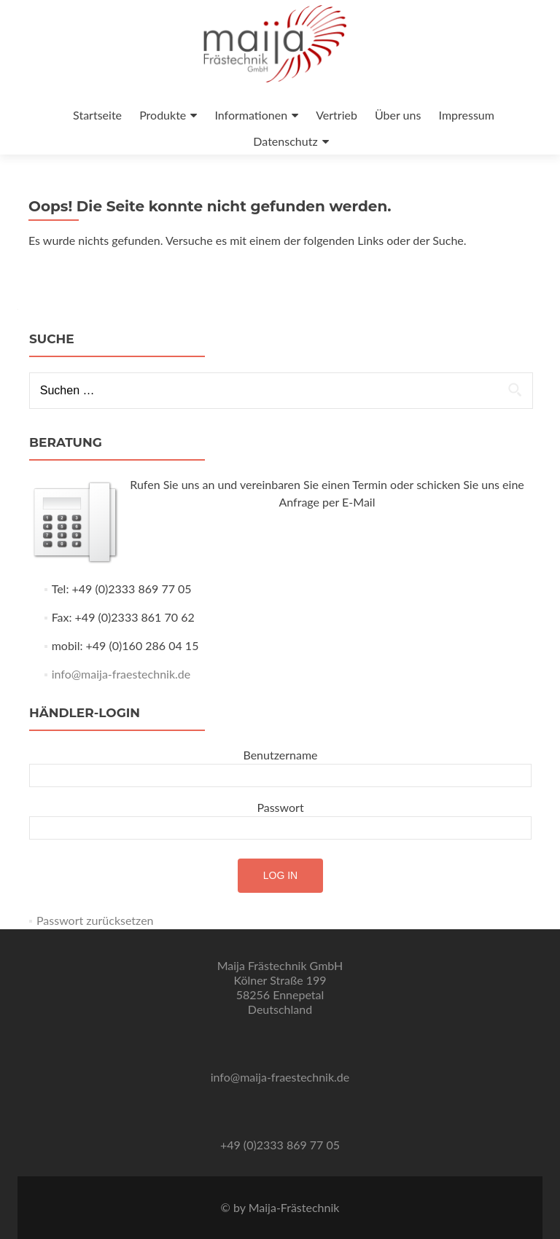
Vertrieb (336, 115)
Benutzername (280, 755)
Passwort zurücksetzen (95, 920)
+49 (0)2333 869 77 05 (280, 1145)
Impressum (466, 115)
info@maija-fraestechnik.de (121, 674)
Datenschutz (285, 141)
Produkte (162, 115)
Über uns (398, 115)
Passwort (280, 807)
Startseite (97, 115)
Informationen (250, 115)
